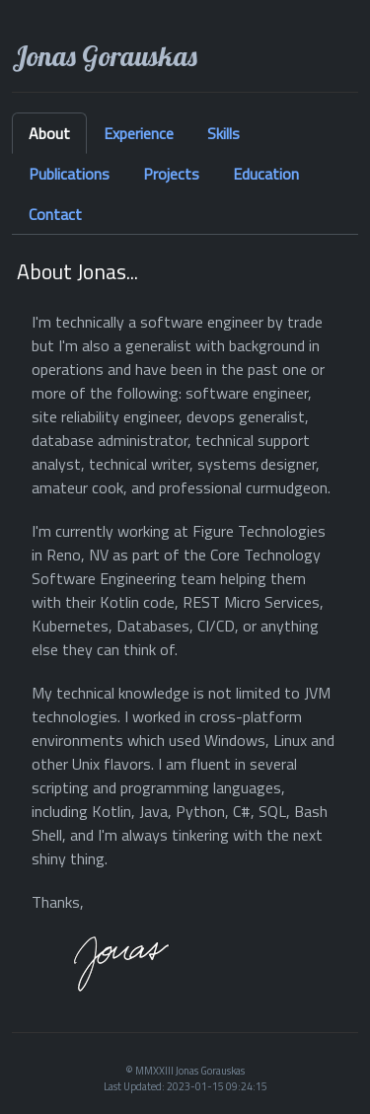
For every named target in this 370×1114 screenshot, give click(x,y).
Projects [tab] (171, 174)
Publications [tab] (69, 174)
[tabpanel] (185, 626)
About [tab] (49, 133)
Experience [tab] (139, 133)
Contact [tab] (55, 214)
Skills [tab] (223, 133)
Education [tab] (266, 174)
